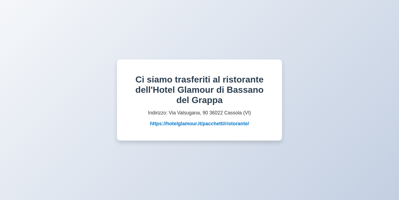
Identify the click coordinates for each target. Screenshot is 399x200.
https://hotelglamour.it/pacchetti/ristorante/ (199, 123)
